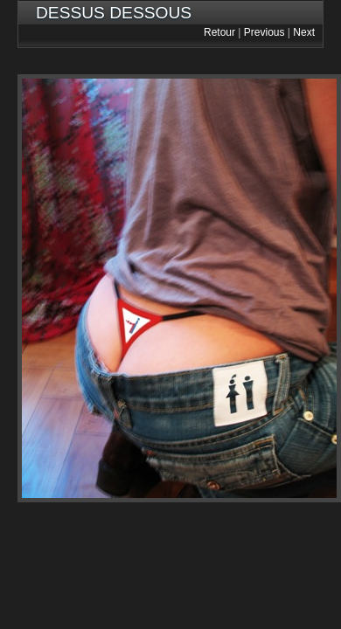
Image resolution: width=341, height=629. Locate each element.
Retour (219, 32)
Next (304, 32)
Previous (264, 32)
